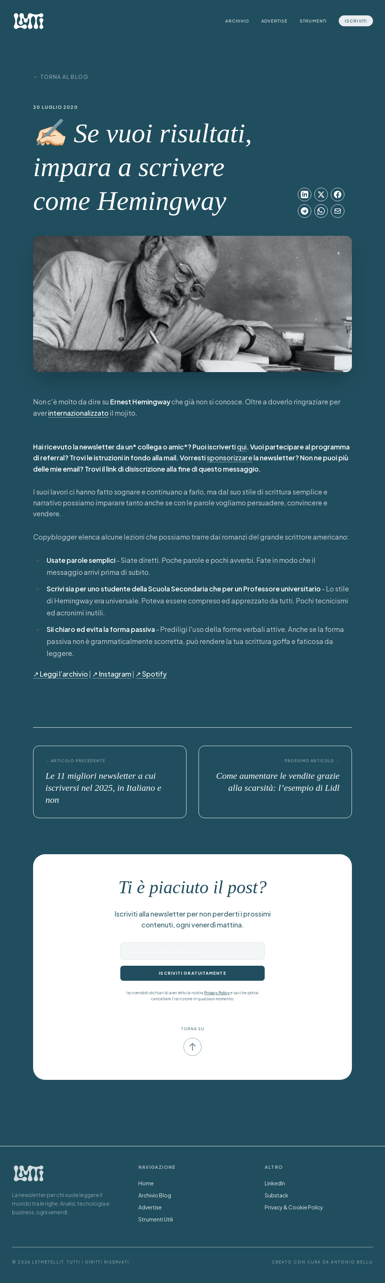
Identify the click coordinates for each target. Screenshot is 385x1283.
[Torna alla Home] (28, 1173)
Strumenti (313, 20)
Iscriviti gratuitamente (192, 973)
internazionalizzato (78, 413)
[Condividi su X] (321, 194)
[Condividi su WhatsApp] (321, 211)
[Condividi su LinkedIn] (304, 194)
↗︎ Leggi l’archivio (60, 673)
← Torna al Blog (60, 76)
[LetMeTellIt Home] (28, 21)
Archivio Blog (154, 1195)
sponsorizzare (229, 457)
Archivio (237, 20)
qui (242, 446)
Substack (276, 1195)
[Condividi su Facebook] (337, 194)
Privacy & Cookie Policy (294, 1207)
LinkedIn (275, 1183)
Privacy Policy (217, 993)
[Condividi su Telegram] (304, 211)
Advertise (274, 20)
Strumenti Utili (155, 1219)
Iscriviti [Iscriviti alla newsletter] (356, 20)
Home (146, 1183)
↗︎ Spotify (151, 673)
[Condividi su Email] (337, 211)
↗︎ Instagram (111, 673)
